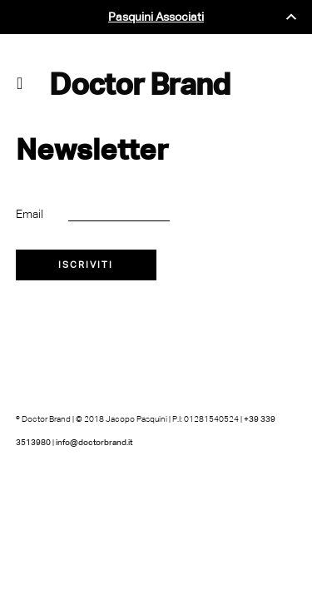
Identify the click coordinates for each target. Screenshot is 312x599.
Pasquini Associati (156, 17)
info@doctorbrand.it (94, 442)
